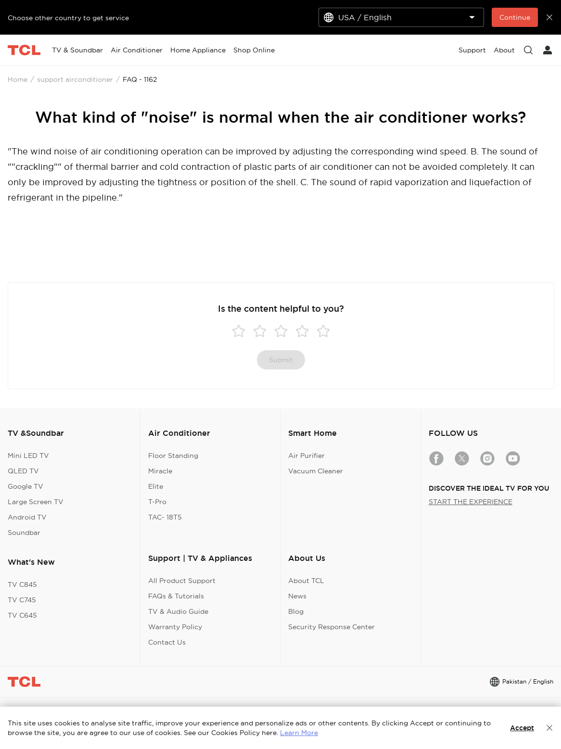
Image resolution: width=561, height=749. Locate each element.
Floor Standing (173, 455)
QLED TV (23, 471)
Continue (514, 17)
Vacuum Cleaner (315, 471)
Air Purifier (306, 455)
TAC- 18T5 (165, 517)
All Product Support (182, 580)
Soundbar (24, 532)
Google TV (25, 486)
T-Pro (157, 501)
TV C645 (22, 615)
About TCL (306, 580)
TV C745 (22, 600)
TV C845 (22, 584)
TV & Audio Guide (178, 611)
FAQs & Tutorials (176, 596)
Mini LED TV (28, 455)
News (297, 596)
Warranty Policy (175, 626)
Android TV (27, 517)
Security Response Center (331, 626)
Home (17, 79)
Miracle (160, 471)
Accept (522, 728)
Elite (155, 486)
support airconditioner (75, 79)
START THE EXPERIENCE (470, 501)
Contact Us (167, 642)
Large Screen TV (36, 501)
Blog (296, 611)
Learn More (299, 732)
